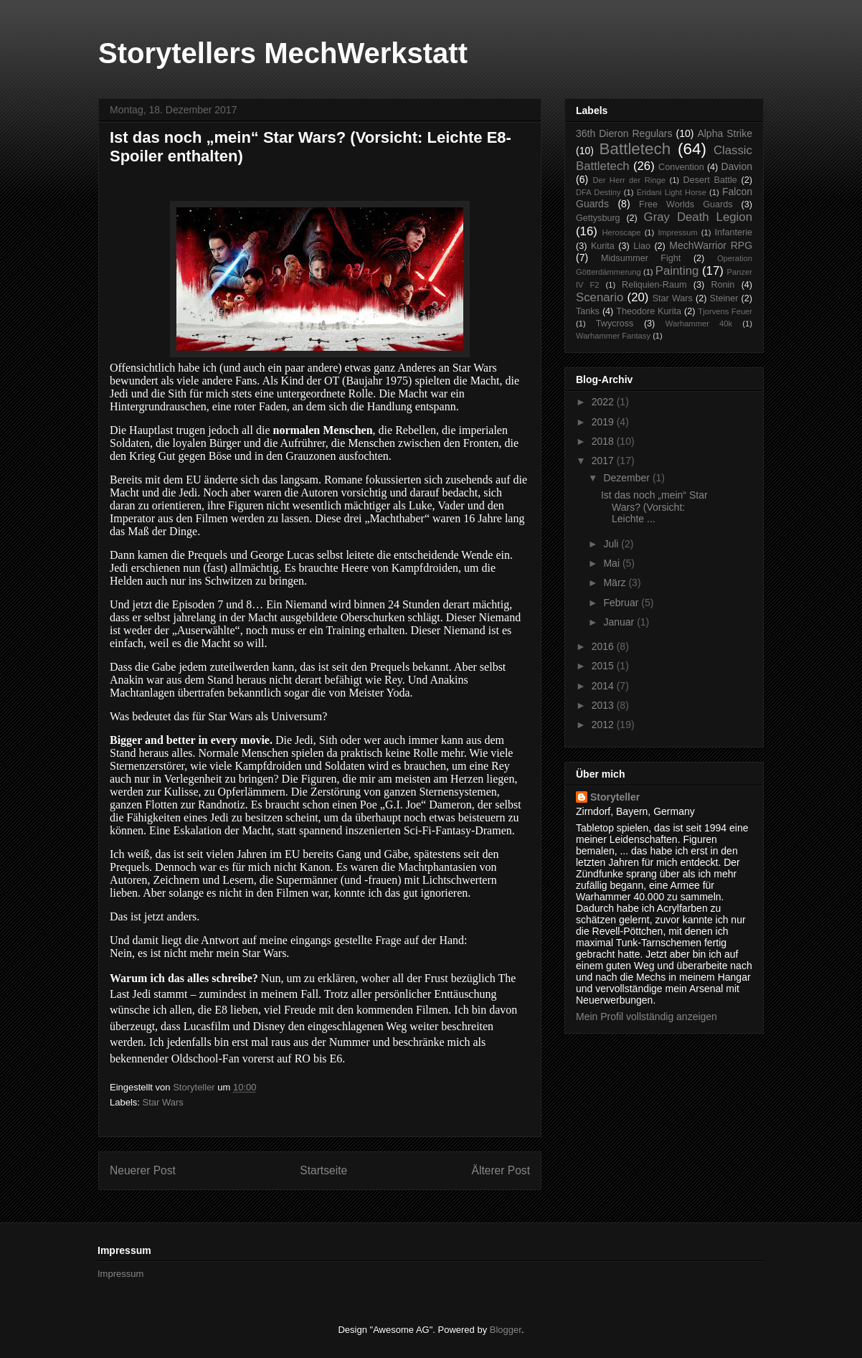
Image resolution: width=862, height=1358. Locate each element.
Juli (612, 544)
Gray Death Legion (698, 217)
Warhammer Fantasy (613, 335)
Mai (612, 563)
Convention (681, 167)
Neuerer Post (143, 1170)
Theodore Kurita (648, 311)
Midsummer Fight (641, 258)
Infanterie (734, 232)
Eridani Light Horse (671, 192)
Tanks (588, 311)
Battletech (635, 149)
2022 (604, 401)
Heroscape (621, 232)
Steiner (724, 298)
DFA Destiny (598, 192)
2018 (604, 441)
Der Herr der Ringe (629, 180)
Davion (736, 166)
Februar (622, 602)
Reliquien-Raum (654, 285)
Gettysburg (598, 218)
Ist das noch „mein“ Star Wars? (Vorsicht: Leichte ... (654, 507)
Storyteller (615, 797)
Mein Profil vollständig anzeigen (646, 1016)
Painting (677, 271)
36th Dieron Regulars (624, 133)
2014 (604, 686)
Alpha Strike (724, 133)
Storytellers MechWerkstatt (283, 53)
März (615, 582)
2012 (604, 724)
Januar (620, 622)
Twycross (614, 324)
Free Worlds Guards (685, 204)
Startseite (323, 1170)
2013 (604, 705)
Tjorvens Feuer (725, 311)
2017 (604, 460)
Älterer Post (501, 1170)
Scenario (599, 297)
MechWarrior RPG (710, 245)
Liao (641, 246)
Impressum (677, 232)
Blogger (505, 1329)
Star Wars (163, 1102)
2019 (604, 422)
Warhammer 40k (699, 323)
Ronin (722, 285)
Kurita (603, 246)
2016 (604, 646)
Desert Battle (710, 180)
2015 (604, 665)
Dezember (627, 478)
